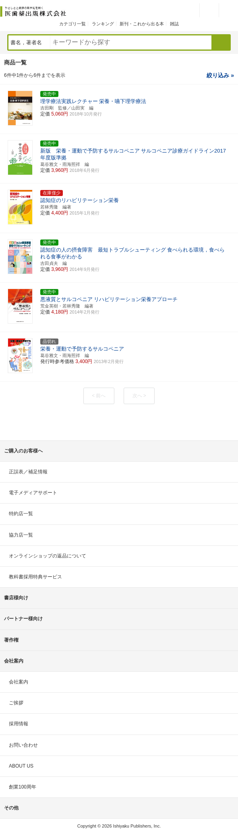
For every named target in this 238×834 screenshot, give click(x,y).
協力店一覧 (21, 535)
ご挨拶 (16, 703)
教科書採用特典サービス (35, 577)
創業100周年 (22, 787)
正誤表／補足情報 (28, 472)
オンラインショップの (47, 556)
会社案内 (18, 682)
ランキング (103, 23)
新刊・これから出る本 (142, 23)
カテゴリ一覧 (72, 23)
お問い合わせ (23, 745)
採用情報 (18, 724)
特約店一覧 (21, 513)
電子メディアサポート (33, 492)
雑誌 (174, 23)
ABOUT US (21, 766)
